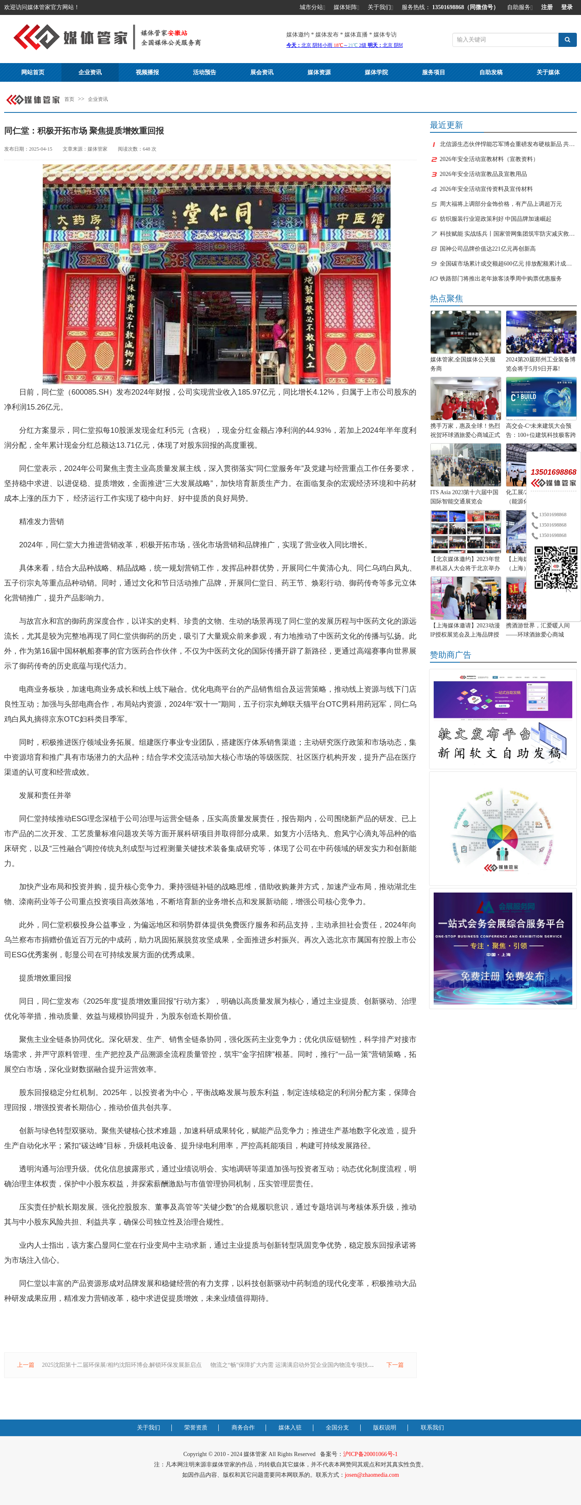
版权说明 (384, 1428)
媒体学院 (376, 72)
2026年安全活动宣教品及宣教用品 (483, 174)
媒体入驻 (290, 1428)
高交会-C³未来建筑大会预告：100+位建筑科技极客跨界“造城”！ (541, 431)
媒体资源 (319, 72)
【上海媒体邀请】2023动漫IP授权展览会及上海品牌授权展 (465, 631)
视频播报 (147, 72)
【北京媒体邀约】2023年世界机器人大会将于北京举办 (465, 563)
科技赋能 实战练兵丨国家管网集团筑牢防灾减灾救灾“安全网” (508, 234)
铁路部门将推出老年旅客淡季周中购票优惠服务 (501, 279)
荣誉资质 (196, 1428)
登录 (567, 7)
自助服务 (520, 7)
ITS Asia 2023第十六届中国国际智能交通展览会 (464, 497)
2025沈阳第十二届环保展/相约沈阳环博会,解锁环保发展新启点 (122, 1365)
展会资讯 (261, 72)
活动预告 (204, 72)
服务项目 (433, 72)
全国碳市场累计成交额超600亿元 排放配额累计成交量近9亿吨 (508, 264)
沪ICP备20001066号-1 (370, 1454)
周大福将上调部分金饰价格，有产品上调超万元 (501, 204)
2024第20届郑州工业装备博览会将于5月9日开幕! (541, 364)
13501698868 (548, 514)
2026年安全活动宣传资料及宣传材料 (486, 189)
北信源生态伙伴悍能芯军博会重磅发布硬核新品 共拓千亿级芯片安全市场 (508, 144)
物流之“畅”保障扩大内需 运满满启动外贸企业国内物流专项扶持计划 (298, 1365)
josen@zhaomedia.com (372, 1475)
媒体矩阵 (346, 7)
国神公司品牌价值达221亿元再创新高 (488, 249)
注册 (547, 7)
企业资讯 (90, 72)
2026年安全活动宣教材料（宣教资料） (489, 159)
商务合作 (243, 1428)
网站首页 (32, 72)
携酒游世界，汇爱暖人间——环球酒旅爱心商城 (538, 630)
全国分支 (337, 1428)
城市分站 (312, 7)
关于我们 (380, 7)
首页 (69, 99)
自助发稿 (491, 72)
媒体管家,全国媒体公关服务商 (463, 364)
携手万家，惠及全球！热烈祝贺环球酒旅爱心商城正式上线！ (465, 431)
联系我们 (432, 1428)
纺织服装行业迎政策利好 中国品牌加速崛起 (496, 219)
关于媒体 (548, 72)
